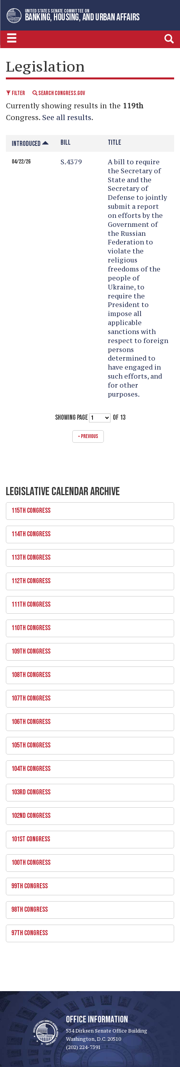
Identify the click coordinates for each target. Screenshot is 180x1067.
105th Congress (87, 743)
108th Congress (87, 672)
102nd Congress (87, 813)
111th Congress (87, 602)
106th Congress (87, 719)
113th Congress (87, 555)
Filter (15, 93)
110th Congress (87, 626)
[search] (169, 38)
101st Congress (87, 837)
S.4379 (71, 162)
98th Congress (87, 907)
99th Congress (87, 884)
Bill (66, 142)
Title (114, 142)
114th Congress (87, 532)
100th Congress (87, 860)
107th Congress (87, 696)
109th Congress (87, 649)
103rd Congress (87, 790)
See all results (66, 117)
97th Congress (87, 931)
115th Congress (87, 508)
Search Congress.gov (58, 93)
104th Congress (87, 766)
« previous (88, 436)
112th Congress (87, 579)
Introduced (30, 144)
